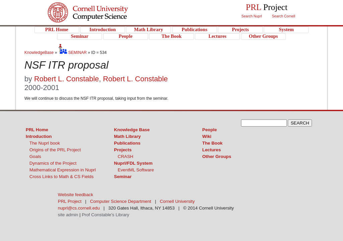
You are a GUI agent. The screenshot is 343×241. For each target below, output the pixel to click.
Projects (123, 149)
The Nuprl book (44, 143)
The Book (212, 143)
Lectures (211, 149)
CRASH (125, 156)
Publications (127, 143)
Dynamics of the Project (53, 163)
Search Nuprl (251, 16)
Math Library (127, 136)
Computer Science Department (120, 201)
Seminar (123, 176)
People (209, 129)
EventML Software (136, 169)
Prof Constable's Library (105, 214)
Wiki (206, 136)
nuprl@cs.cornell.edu (79, 208)
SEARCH (300, 123)
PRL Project (101, 19)
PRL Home (37, 129)
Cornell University (101, 6)
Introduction (39, 136)
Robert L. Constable (66, 79)
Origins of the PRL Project (55, 149)
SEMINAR (72, 52)
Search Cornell (283, 16)
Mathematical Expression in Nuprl (62, 169)
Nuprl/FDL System (133, 163)
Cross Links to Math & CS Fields (61, 176)
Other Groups (216, 156)
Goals (35, 156)
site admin (68, 214)
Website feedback (75, 194)
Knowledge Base (132, 129)
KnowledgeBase (39, 52)
